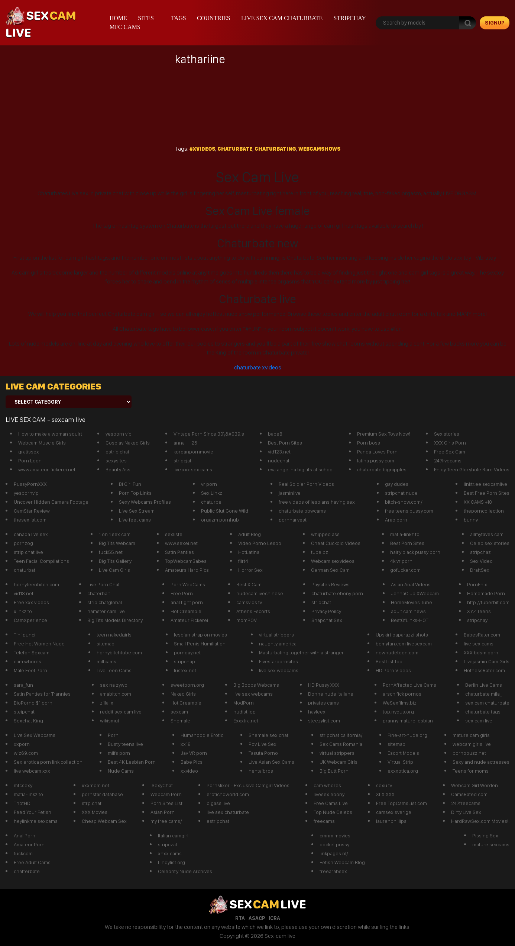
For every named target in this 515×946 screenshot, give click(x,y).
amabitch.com (115, 694)
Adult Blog (249, 534)
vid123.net (279, 452)
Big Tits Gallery (115, 561)
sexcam (179, 712)
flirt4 (243, 561)
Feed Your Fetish (32, 812)
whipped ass (325, 534)
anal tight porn (187, 602)
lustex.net (185, 670)
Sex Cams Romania (341, 744)
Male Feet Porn (30, 670)
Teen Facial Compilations (41, 561)
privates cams (323, 703)
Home (118, 18)
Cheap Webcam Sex (104, 821)
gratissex (28, 452)
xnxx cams (170, 853)
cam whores (27, 661)
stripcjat (182, 461)
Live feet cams (135, 520)
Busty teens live (125, 744)
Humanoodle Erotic (202, 735)
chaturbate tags (483, 712)
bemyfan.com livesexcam (404, 644)
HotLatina (248, 552)
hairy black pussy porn (415, 552)
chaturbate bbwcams (302, 511)
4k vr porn (401, 561)
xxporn (22, 744)
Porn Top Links (135, 493)
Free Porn (182, 593)
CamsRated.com (469, 794)
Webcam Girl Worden (474, 785)
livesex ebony (329, 794)
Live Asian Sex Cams (271, 762)
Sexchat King (28, 721)
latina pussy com (375, 461)
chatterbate (27, 871)
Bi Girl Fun (130, 484)
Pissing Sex (485, 835)
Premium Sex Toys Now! (383, 434)
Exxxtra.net (245, 721)
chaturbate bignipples (382, 469)
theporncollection (484, 511)
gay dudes (396, 484)
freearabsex (333, 871)
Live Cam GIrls (114, 570)
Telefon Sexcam (31, 652)
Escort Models (403, 753)
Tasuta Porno (263, 753)
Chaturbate (234, 149)
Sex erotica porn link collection (48, 762)
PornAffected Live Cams (409, 685)
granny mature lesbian (408, 721)
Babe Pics (192, 762)
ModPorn (243, 703)
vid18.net (23, 593)
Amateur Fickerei (189, 620)
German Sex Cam (330, 570)
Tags (178, 18)
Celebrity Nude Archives (185, 871)
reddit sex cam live (121, 712)
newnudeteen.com (397, 652)
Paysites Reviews (330, 584)
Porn (113, 735)
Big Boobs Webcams (256, 685)
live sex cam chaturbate (282, 18)
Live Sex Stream (137, 511)
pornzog (23, 543)
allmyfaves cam (486, 534)
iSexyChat (161, 785)
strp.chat (91, 803)
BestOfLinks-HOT (409, 620)
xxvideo (189, 771)
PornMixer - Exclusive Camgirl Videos (248, 785)
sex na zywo (113, 685)
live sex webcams (278, 670)
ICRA (274, 918)
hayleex (316, 712)
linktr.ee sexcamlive (485, 484)
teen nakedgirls (114, 635)
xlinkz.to (23, 611)
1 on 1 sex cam (114, 534)
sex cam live (478, 721)
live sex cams (478, 644)
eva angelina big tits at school (301, 469)
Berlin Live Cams (483, 685)
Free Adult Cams (32, 862)
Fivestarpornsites (278, 661)
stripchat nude (401, 493)
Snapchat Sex (326, 620)
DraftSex (479, 570)
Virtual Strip (400, 762)
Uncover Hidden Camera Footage (51, 502)
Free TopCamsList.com (401, 803)
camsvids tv (249, 602)
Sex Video (481, 561)
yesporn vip (119, 434)
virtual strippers (276, 635)
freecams (324, 821)
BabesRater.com (482, 635)
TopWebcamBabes (186, 561)
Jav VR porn (194, 753)
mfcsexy (23, 785)
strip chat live (28, 552)
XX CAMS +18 (478, 502)
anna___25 (185, 443)
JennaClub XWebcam (415, 593)
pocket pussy (334, 844)
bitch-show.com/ (403, 502)
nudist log (244, 712)
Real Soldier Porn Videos (306, 484)
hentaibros (261, 771)
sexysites (116, 461)
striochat (321, 602)
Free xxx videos (31, 602)
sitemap (105, 644)
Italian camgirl (173, 835)
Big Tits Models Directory (115, 620)
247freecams (465, 803)
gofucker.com (405, 570)
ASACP (257, 918)
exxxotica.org (403, 771)
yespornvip (26, 493)
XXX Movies (94, 812)
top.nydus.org (398, 712)
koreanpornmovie (193, 452)
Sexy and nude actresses (481, 762)
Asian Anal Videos (411, 584)
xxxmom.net (95, 785)
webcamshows (319, 149)
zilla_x (106, 703)
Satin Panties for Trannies (42, 694)
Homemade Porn (486, 593)
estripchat (218, 821)
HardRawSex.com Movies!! (480, 821)
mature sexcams (490, 844)
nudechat (278, 461)
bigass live (218, 803)
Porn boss (368, 443)
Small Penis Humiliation (200, 644)
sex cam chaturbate (487, 703)
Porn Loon (30, 461)
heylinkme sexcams (36, 821)
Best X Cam (249, 584)
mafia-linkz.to (405, 534)
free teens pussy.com (409, 511)
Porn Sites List (166, 803)
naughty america (278, 644)
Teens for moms (471, 771)
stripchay (350, 18)
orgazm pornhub (220, 520)
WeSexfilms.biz (400, 703)
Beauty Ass (118, 469)
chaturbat (24, 570)
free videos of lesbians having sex (317, 502)
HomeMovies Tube (411, 602)
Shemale (180, 721)
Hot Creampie (186, 611)
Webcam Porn (166, 794)
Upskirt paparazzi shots (402, 635)
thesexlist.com (30, 520)
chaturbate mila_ (483, 694)
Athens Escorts (253, 611)
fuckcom (23, 853)
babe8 (275, 434)
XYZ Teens (479, 611)
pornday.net (187, 652)
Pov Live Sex (262, 744)
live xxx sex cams (193, 469)
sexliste (173, 534)
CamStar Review (32, 511)
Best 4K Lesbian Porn (132, 762)
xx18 (186, 744)
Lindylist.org (171, 862)
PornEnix (477, 584)
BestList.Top (389, 661)
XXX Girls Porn (450, 443)
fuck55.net (111, 552)
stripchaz (480, 552)
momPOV (246, 620)
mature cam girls (471, 735)
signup (495, 22)
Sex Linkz (211, 493)
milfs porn (119, 753)
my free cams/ (166, 821)
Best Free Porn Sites (486, 493)
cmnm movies (335, 835)
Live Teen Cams (114, 670)
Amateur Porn (29, 844)
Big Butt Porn (334, 771)
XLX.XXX (385, 794)
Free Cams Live (331, 803)
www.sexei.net (181, 543)
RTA (240, 918)
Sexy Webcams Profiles (145, 502)
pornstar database (102, 794)
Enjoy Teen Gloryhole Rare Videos (471, 469)
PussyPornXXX (30, 484)
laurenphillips (391, 821)
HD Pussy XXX (323, 685)
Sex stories (446, 434)
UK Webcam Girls (338, 762)
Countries (213, 18)
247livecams (447, 461)
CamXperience (30, 620)
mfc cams (125, 27)
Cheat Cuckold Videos (335, 543)
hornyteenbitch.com (36, 584)
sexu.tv (384, 785)
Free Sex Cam (449, 452)
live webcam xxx (32, 771)
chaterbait (98, 593)
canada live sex (31, 534)
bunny (471, 520)
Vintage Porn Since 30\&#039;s (209, 434)
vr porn (209, 484)
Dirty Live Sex (466, 812)
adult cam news (408, 611)
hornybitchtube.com (119, 652)
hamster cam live (106, 611)
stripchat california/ (341, 735)
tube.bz (319, 552)
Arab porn (396, 520)
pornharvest (293, 520)
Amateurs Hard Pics (187, 570)
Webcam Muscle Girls (42, 443)
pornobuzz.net (469, 753)
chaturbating (275, 149)
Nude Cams (121, 771)
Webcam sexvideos (332, 561)
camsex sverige (393, 812)
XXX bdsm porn (481, 652)
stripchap (184, 661)
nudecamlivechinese (259, 593)
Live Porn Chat (103, 584)
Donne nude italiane (330, 694)
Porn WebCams (188, 584)
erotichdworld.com (228, 794)
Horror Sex (250, 570)
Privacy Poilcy (326, 611)
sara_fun (23, 685)
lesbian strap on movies (200, 635)
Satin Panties (179, 552)
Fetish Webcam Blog (342, 862)
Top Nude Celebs (333, 812)
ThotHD (22, 803)
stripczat (167, 844)
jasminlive (290, 493)
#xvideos (202, 149)
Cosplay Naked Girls (128, 443)
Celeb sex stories (489, 543)
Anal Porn (24, 835)
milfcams (106, 661)
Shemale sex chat (268, 735)
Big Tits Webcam (117, 543)
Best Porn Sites (285, 443)
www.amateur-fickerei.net (46, 469)
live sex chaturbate (228, 812)
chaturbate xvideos (257, 367)
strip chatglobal (104, 602)
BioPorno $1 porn (33, 703)
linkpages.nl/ (334, 853)
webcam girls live (472, 744)
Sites (146, 18)
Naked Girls (183, 694)
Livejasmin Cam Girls (486, 661)
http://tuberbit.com (488, 602)
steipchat (24, 712)
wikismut (109, 721)
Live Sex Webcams (34, 735)
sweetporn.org (187, 685)
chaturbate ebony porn (337, 593)
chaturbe (211, 502)
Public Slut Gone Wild (224, 511)
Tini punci (24, 635)
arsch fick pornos (402, 694)
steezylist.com (324, 721)
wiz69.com (26, 753)
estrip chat (117, 452)
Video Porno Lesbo (259, 543)
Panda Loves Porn (377, 452)
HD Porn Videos (393, 670)
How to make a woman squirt (50, 434)
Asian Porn (162, 812)
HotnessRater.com (484, 670)
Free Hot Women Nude (39, 644)
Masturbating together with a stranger (301, 652)
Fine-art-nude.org (407, 735)
